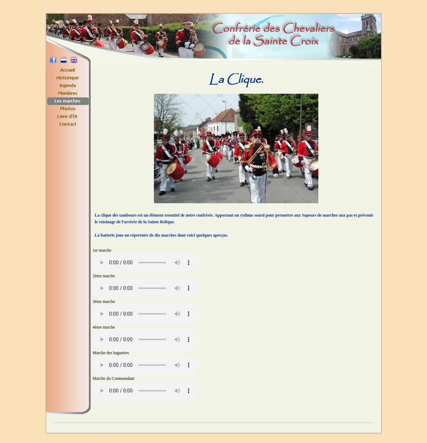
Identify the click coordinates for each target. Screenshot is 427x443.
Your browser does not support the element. (145, 262)
